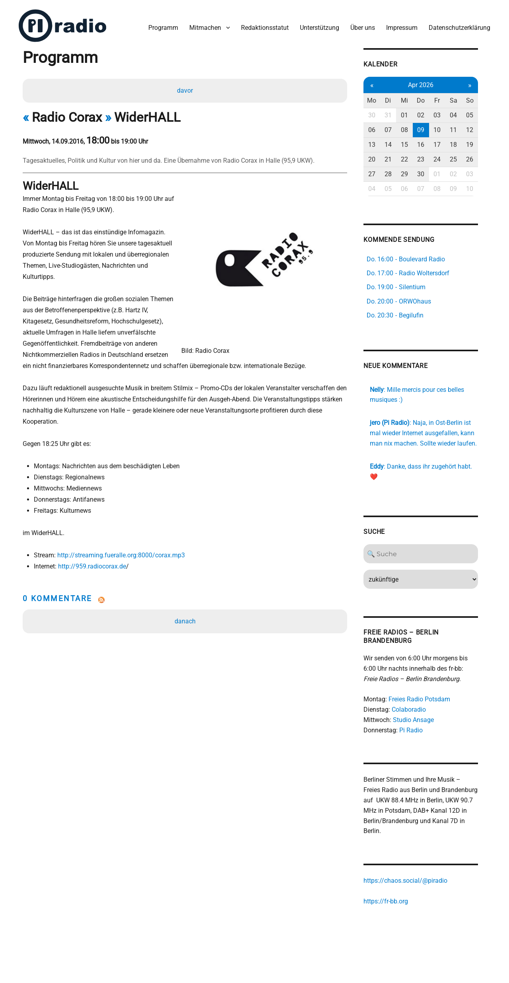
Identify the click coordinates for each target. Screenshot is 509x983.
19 (477, 144)
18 (460, 144)
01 (411, 115)
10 (444, 129)
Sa (461, 100)
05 (477, 115)
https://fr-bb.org (392, 901)
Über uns (362, 27)
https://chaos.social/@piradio (412, 880)
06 (378, 129)
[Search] (428, 553)
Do (428, 100)
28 (394, 173)
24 (444, 158)
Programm (163, 27)
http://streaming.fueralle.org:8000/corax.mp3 (121, 555)
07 (394, 129)
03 (444, 115)
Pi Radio (417, 730)
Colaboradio (415, 709)
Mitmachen (205, 27)
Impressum (401, 27)
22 (411, 158)
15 (411, 144)
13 (378, 144)
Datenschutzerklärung (459, 27)
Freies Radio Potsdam (426, 699)
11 (460, 129)
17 (444, 144)
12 (477, 129)
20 (378, 158)
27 (378, 173)
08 (411, 129)
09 (427, 129)
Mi (411, 100)
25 (460, 158)
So (478, 100)
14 (394, 144)
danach (185, 621)
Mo (378, 100)
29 (411, 173)
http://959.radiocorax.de (92, 566)
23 (427, 158)
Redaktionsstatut (264, 27)
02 (427, 115)
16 (427, 144)
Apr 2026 (428, 84)
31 (394, 115)
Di (395, 100)
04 (460, 115)
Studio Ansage (420, 719)
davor (185, 90)
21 (394, 158)
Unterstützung (319, 27)
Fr (444, 100)
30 (378, 115)
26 (477, 158)
